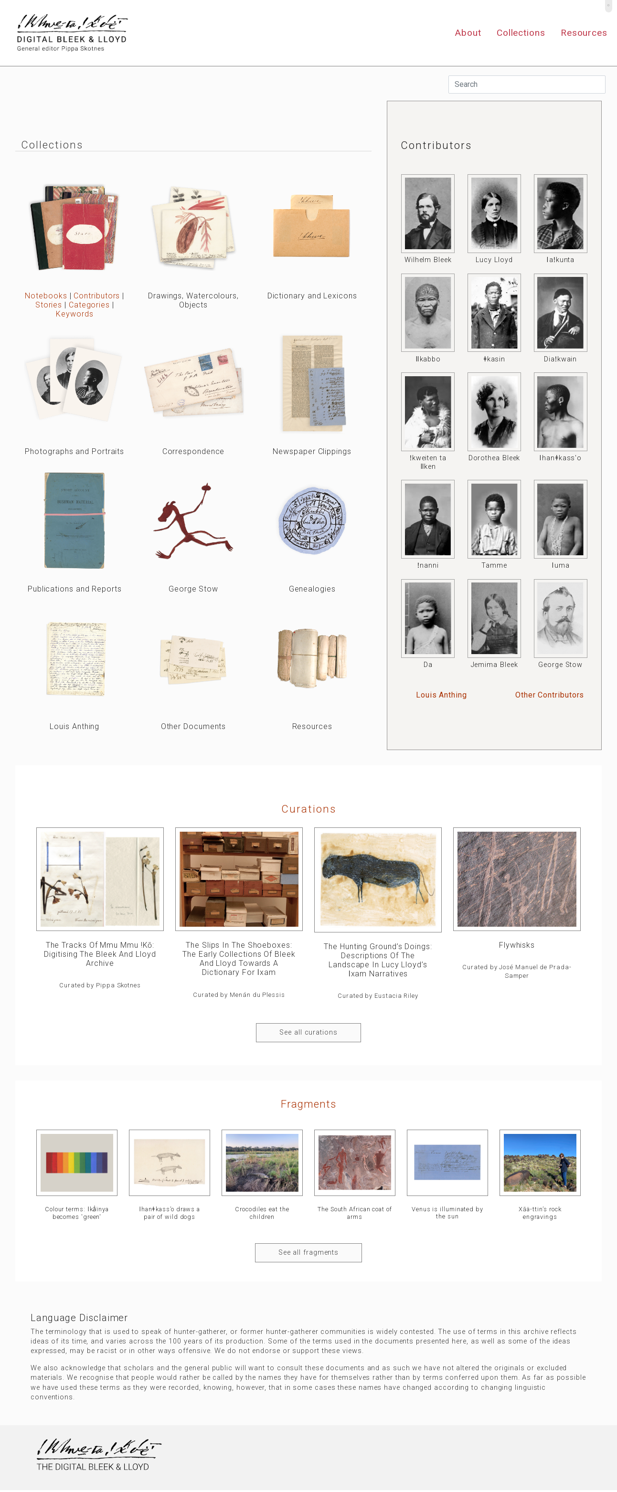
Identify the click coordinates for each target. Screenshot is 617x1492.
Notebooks (46, 295)
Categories (89, 304)
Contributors (97, 295)
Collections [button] (521, 32)
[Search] (527, 84)
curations (308, 809)
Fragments (308, 1104)
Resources (584, 32)
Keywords (74, 313)
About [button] (468, 32)
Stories (48, 304)
